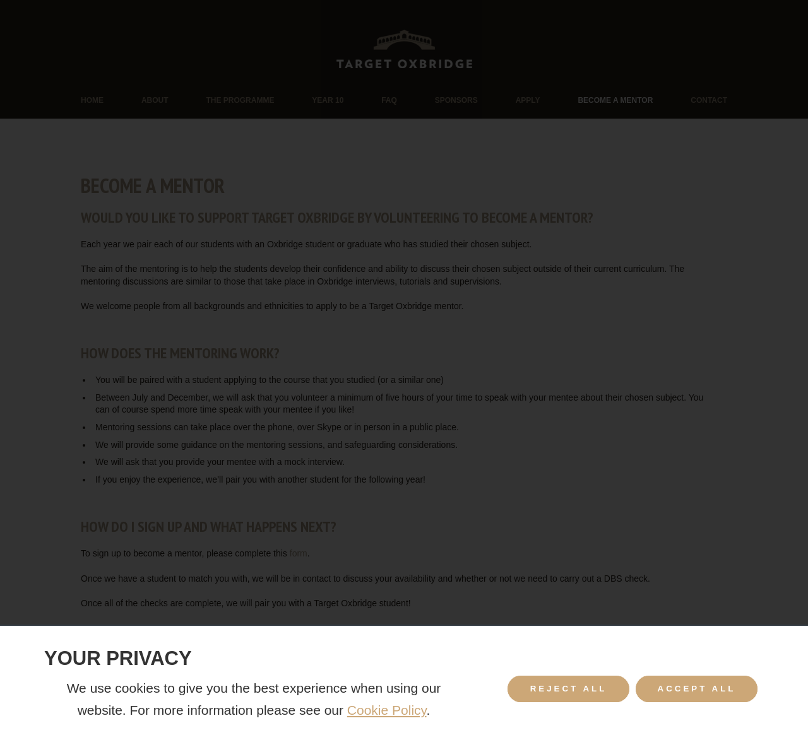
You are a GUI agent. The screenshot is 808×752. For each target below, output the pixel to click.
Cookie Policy (387, 710)
